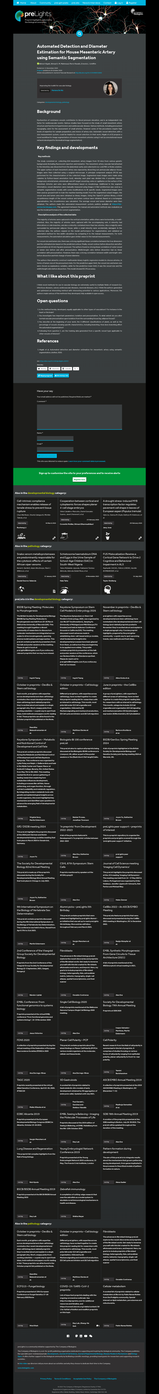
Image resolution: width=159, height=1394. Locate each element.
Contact (107, 2)
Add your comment (47, 456)
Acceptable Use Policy (82, 1376)
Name (40, 433)
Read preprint (45, 375)
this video (23, 1361)
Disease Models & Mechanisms (116, 1352)
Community (45, 2)
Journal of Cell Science (68, 1352)
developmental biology (53, 102)
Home (21, 2)
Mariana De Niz (57, 90)
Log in (119, 2)
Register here (79, 479)
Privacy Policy (46, 1376)
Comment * (42, 401)
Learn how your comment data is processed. (87, 461)
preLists (75, 2)
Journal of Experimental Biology (90, 1352)
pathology (65, 102)
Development (52, 1352)
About (33, 2)
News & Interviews (91, 2)
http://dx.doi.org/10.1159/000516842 (88, 73)
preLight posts (61, 2)
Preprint (40, 70)
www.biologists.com (26, 1366)
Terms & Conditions (62, 1376)
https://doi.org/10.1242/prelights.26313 (54, 361)
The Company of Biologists (105, 1376)
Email (40, 444)
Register (131, 2)
